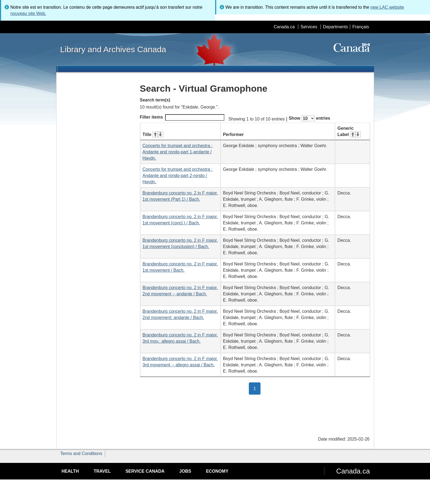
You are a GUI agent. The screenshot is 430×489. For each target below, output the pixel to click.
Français (360, 26)
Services (308, 26)
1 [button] (256, 388)
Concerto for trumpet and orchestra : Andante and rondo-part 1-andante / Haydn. (178, 151)
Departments (335, 26)
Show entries (309, 118)
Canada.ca (284, 26)
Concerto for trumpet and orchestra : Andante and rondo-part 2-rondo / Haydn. (178, 175)
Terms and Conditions (81, 453)
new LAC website (387, 7)
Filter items (182, 117)
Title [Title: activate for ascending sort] (153, 134)
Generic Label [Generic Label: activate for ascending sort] (348, 131)
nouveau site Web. (28, 13)
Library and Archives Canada (113, 49)
